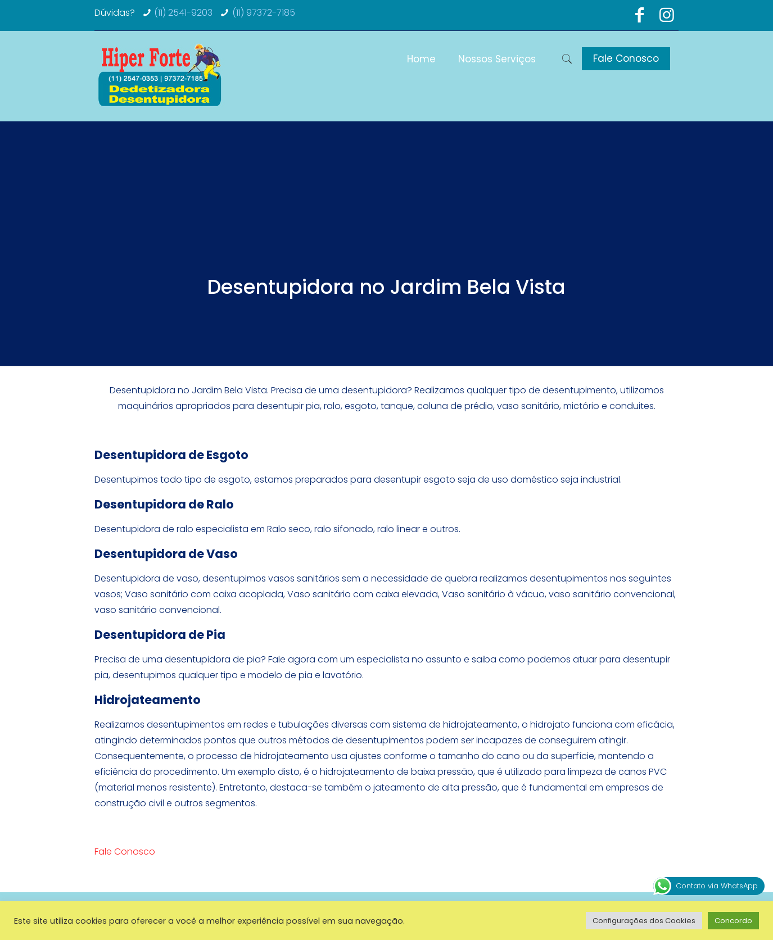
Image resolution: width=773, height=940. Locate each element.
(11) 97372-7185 (263, 12)
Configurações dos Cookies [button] (644, 920)
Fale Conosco (626, 58)
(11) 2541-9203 (183, 12)
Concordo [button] (733, 920)
